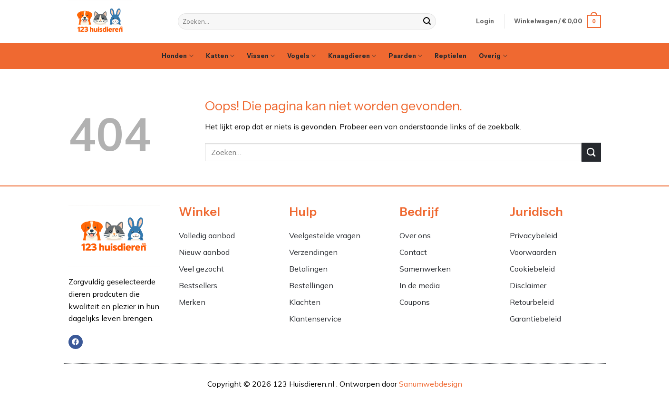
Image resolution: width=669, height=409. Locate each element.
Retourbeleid (532, 302)
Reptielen (450, 55)
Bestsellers (198, 285)
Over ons (415, 235)
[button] (485, 21)
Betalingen (308, 268)
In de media (419, 285)
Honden (177, 55)
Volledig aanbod (207, 235)
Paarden (405, 55)
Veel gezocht (201, 268)
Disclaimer (528, 285)
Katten (220, 55)
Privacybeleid (533, 235)
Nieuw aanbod (204, 252)
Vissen (261, 55)
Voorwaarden (533, 252)
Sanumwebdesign (430, 384)
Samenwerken (425, 268)
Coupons (414, 302)
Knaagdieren (352, 55)
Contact (413, 252)
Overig (493, 55)
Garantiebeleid (535, 318)
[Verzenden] (427, 21)
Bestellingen (311, 285)
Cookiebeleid (532, 268)
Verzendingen (313, 252)
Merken (192, 302)
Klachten (305, 302)
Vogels (301, 55)
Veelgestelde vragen (324, 235)
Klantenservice (315, 318)
